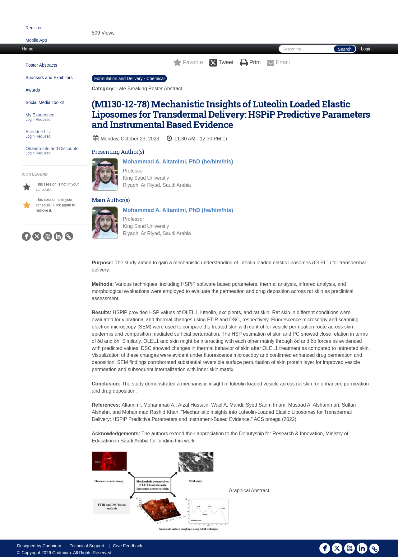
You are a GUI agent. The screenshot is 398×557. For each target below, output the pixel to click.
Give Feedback (127, 545)
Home (27, 48)
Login (366, 48)
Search (344, 49)
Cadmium (52, 545)
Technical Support (87, 545)
